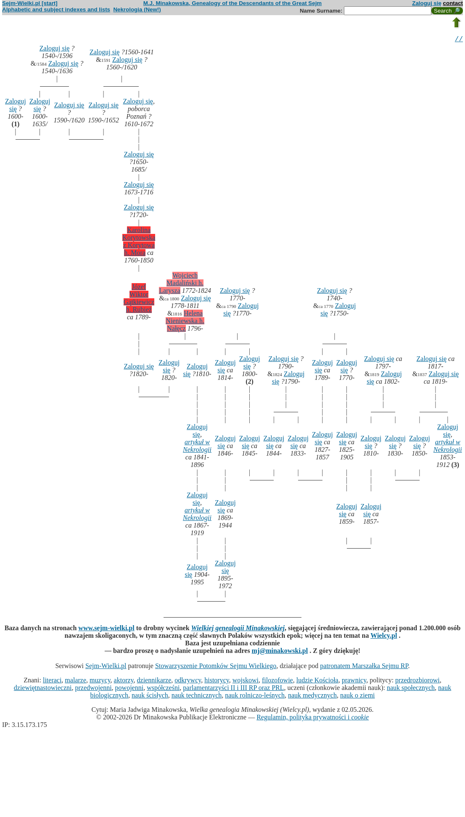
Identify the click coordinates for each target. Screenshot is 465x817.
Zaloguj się (426, 3)
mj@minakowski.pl (280, 651)
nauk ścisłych (150, 696)
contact (453, 3)
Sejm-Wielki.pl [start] (30, 3)
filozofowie (277, 681)
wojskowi (245, 681)
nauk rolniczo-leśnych (255, 696)
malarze (75, 681)
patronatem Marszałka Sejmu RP (364, 667)
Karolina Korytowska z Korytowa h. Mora (138, 242)
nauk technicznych (197, 696)
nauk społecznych (411, 688)
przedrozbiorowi (417, 681)
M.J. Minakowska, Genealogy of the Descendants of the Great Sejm (232, 3)
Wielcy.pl (383, 636)
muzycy (100, 681)
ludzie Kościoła (317, 681)
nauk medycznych (312, 696)
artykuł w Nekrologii (197, 447)
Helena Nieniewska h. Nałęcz (185, 322)
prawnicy (354, 681)
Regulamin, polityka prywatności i (312, 718)
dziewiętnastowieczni (43, 688)
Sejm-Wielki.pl (106, 667)
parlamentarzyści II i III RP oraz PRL (233, 688)
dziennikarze (154, 681)
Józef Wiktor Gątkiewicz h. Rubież (139, 299)
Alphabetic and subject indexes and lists (56, 9)
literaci (52, 681)
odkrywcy (187, 681)
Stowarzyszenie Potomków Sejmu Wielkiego (215, 667)
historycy (216, 681)
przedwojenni (93, 688)
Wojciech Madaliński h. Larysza (181, 284)
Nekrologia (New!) (137, 9)
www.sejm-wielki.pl (106, 629)
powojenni (129, 688)
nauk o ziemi (357, 696)
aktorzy (124, 681)
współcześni (163, 688)
